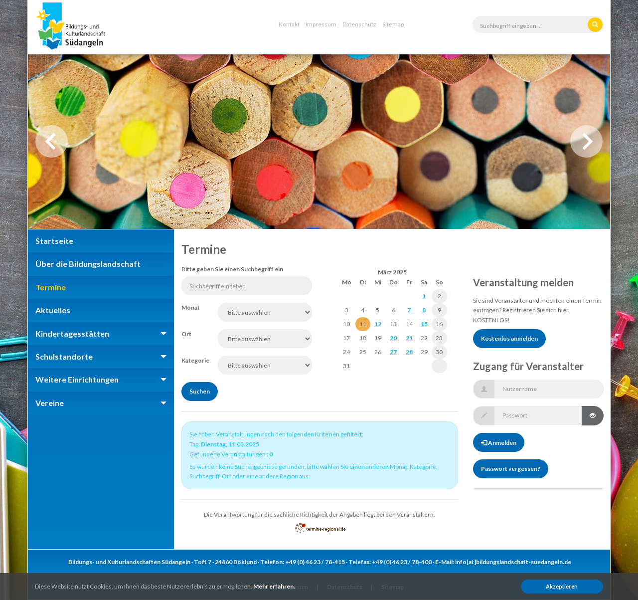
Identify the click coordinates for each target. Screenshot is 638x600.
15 (424, 324)
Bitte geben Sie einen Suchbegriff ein (232, 269)
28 (409, 352)
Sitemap (393, 24)
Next (586, 141)
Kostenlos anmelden (509, 338)
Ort (186, 334)
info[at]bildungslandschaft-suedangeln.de (513, 562)
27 (393, 352)
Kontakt (289, 24)
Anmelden (498, 443)
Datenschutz (359, 24)
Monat (190, 307)
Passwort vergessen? (510, 468)
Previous (51, 141)
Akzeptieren (562, 586)
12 (377, 324)
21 (409, 338)
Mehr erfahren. (274, 586)
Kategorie (192, 360)
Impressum (321, 24)
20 (393, 338)
